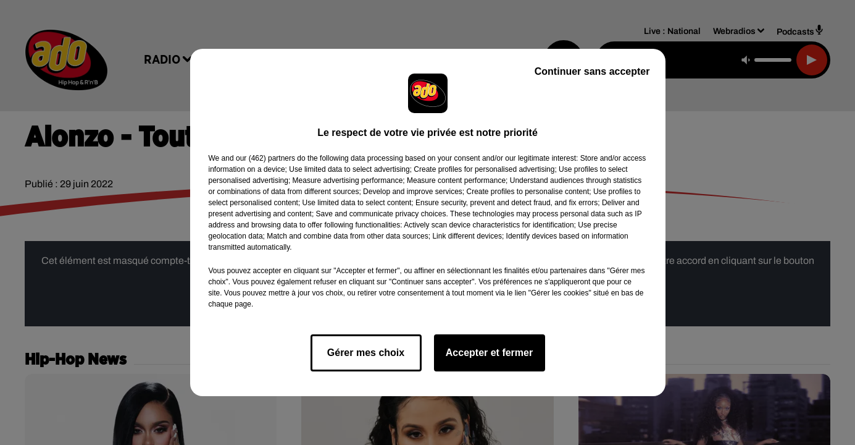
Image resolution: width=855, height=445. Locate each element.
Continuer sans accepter (592, 71)
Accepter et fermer (489, 352)
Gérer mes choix (365, 352)
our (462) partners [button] (265, 158)
